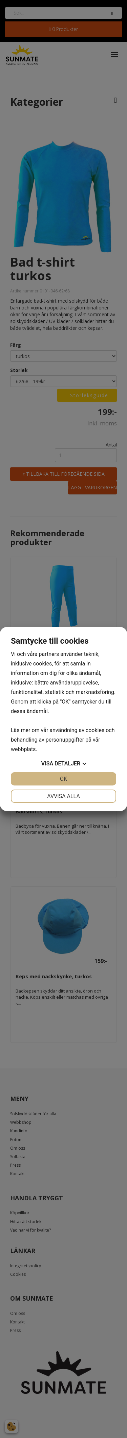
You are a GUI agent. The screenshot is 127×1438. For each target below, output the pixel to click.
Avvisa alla (63, 796)
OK (63, 779)
